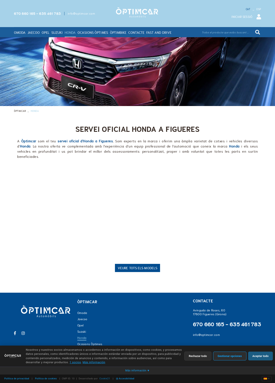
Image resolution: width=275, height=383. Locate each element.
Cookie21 (104, 378)
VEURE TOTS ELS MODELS (137, 268)
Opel (80, 325)
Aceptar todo (260, 356)
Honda (81, 337)
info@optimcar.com (81, 13)
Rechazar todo (198, 356)
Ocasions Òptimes (89, 344)
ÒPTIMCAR (20, 111)
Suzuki (81, 331)
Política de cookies (46, 378)
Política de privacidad (16, 378)
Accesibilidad (125, 378)
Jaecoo (82, 319)
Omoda (82, 312)
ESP (259, 9)
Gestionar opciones (230, 356)
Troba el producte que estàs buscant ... (225, 32)
